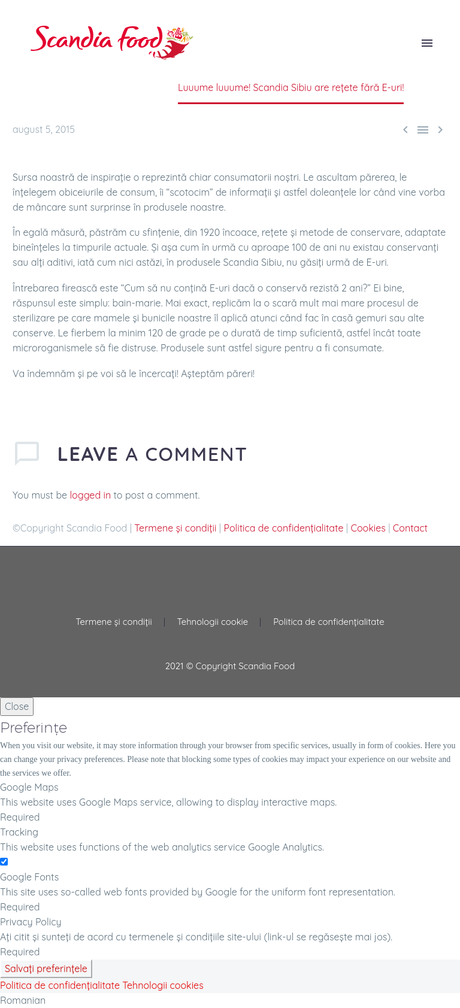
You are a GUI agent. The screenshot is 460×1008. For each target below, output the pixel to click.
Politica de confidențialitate (284, 528)
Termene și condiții (175, 528)
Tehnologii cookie (213, 622)
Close (17, 706)
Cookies (367, 528)
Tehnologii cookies (162, 985)
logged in (90, 495)
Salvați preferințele (46, 968)
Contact (410, 528)
